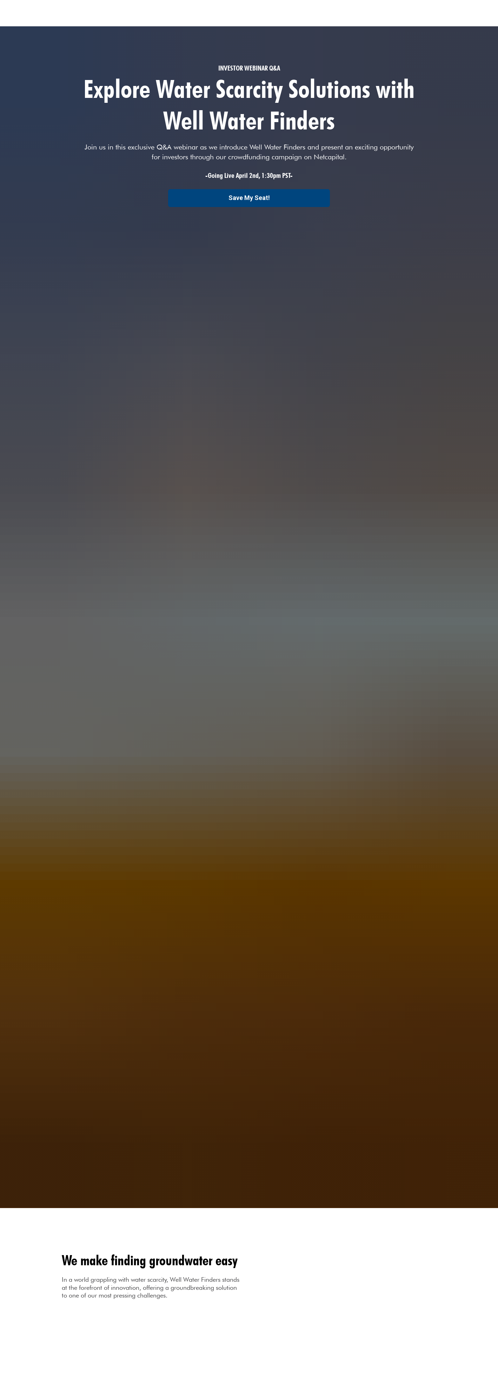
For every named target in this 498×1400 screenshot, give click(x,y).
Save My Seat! (249, 197)
